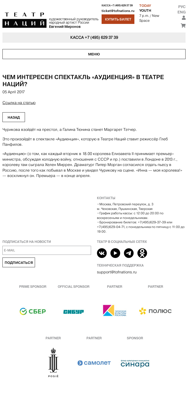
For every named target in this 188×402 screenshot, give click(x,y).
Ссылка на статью (18, 102)
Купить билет (118, 19)
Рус (182, 6)
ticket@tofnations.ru (118, 11)
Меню (94, 54)
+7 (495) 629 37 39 (122, 5)
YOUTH (145, 10)
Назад (14, 117)
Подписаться (19, 262)
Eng (181, 12)
